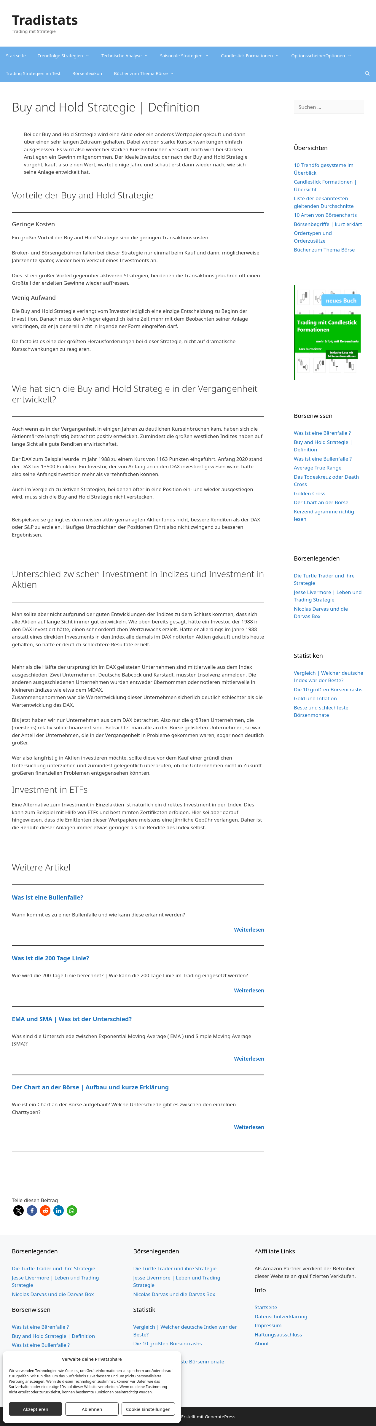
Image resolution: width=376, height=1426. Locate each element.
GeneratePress (220, 1416)
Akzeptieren (35, 1409)
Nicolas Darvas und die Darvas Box (53, 1294)
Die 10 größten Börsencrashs (328, 689)
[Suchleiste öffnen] (367, 73)
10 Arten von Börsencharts (325, 214)
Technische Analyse (127, 55)
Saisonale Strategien (187, 55)
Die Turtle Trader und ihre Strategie (53, 1268)
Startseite (16, 55)
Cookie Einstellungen (148, 1409)
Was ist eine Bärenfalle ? (322, 432)
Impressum (268, 1325)
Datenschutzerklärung (281, 1316)
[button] (18, 1210)
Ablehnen (92, 1409)
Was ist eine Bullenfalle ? (323, 458)
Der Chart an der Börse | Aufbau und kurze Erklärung (90, 1087)
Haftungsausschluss (278, 1334)
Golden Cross (309, 493)
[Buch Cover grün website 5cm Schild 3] (329, 378)
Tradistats (45, 20)
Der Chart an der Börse (321, 502)
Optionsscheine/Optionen (324, 55)
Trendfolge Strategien (66, 55)
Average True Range (318, 467)
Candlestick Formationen (253, 55)
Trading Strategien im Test (33, 73)
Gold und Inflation (315, 698)
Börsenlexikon (87, 73)
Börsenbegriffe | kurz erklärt (328, 224)
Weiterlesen (249, 929)
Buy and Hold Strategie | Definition (53, 1336)
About (262, 1343)
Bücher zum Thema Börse (147, 73)
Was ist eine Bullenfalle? (47, 897)
